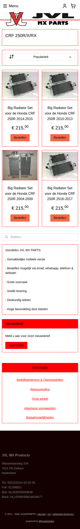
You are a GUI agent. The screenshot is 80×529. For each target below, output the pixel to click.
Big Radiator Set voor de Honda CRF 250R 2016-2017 (60, 193)
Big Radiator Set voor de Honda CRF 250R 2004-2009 (20, 193)
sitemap (42, 514)
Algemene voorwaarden (40, 408)
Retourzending (40, 389)
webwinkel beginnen (63, 514)
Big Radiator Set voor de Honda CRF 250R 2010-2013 (60, 113)
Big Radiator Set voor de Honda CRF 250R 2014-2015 (20, 113)
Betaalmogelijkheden (40, 417)
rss (49, 514)
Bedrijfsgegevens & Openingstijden (40, 379)
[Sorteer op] (40, 57)
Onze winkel (40, 398)
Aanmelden (16, 345)
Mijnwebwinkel (46, 521)
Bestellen (20, 137)
